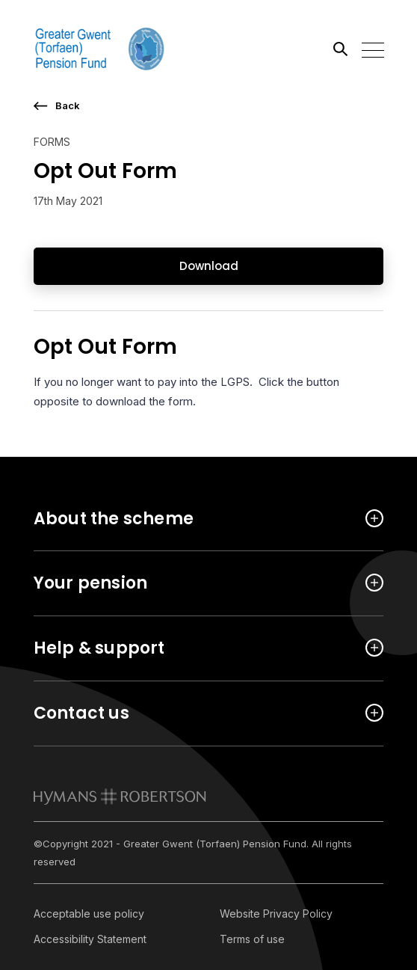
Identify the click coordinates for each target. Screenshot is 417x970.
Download (208, 266)
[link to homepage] (120, 796)
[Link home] (101, 48)
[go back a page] (209, 105)
